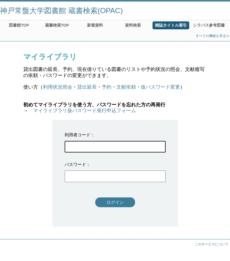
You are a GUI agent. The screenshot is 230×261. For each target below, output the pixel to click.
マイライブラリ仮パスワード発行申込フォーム (84, 110)
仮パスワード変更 (160, 87)
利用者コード (77, 134)
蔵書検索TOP (57, 25)
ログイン (115, 202)
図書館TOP (19, 25)
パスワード (75, 164)
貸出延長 (87, 87)
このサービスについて (211, 244)
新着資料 (95, 25)
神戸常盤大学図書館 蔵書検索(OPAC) (61, 10)
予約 (106, 87)
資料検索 (133, 25)
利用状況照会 (57, 87)
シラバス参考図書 (209, 25)
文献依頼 (126, 87)
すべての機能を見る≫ (212, 36)
